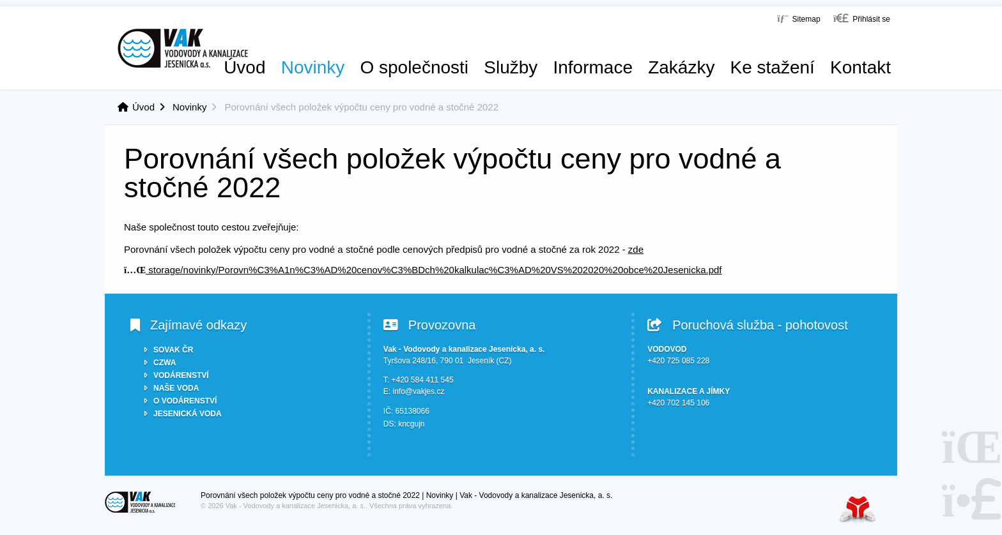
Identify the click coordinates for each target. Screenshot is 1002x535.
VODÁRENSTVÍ (181, 375)
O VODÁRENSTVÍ (185, 400)
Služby (510, 68)
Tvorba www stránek (857, 509)
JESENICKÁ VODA (187, 413)
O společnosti (414, 68)
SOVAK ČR (173, 349)
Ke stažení (772, 68)
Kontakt (860, 68)
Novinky (313, 68)
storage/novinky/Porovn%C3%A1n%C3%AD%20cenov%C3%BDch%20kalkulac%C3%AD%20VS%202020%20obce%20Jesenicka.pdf (423, 269)
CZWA (164, 362)
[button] (861, 18)
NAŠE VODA (176, 388)
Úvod (183, 48)
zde (636, 249)
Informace (593, 68)
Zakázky (681, 68)
